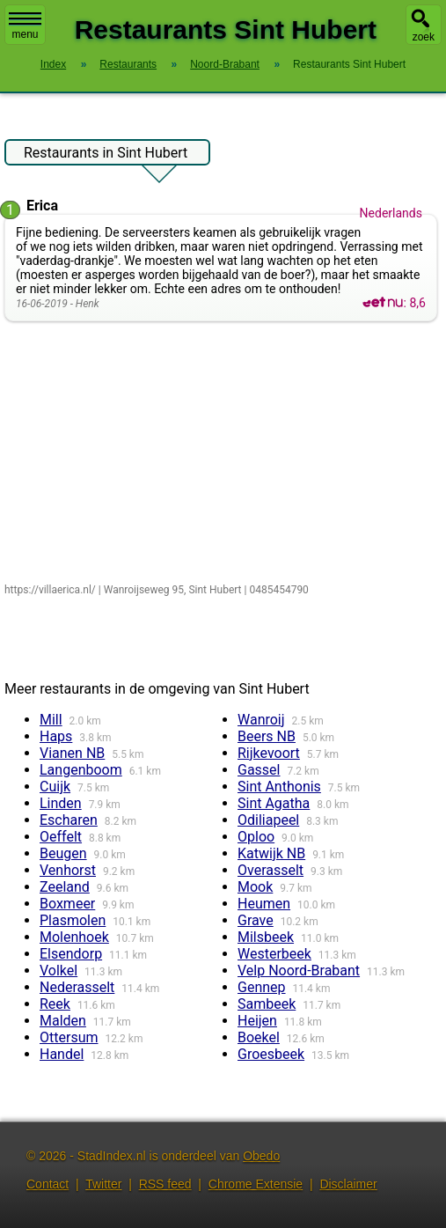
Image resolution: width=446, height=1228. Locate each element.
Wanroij (261, 719)
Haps (56, 736)
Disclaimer (348, 1184)
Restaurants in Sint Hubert (105, 154)
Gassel (259, 769)
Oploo (256, 836)
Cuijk (55, 786)
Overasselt (270, 870)
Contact (47, 1184)
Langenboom (81, 769)
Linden (61, 803)
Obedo (261, 1156)
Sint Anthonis (279, 786)
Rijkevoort (269, 753)
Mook (255, 887)
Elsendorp (71, 953)
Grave (256, 920)
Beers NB (267, 736)
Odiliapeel (268, 820)
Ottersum (69, 1037)
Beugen (63, 853)
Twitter (103, 1184)
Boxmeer (67, 903)
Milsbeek (266, 937)
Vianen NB (72, 753)
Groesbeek (271, 1054)
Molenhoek (74, 937)
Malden (63, 1020)
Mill (51, 719)
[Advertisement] (220, 453)
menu (25, 26)
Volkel (58, 970)
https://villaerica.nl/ (50, 590)
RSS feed (165, 1184)
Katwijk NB (271, 853)
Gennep (262, 987)
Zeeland (65, 887)
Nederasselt (77, 987)
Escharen (69, 820)
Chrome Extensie (255, 1184)
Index (53, 64)
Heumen (264, 903)
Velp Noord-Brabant (299, 970)
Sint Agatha (274, 803)
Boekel (259, 1037)
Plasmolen (73, 920)
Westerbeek (274, 953)
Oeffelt (61, 836)
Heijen (257, 1020)
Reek (55, 1004)
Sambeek (267, 1004)
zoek (424, 37)
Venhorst (68, 870)
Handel (62, 1054)
